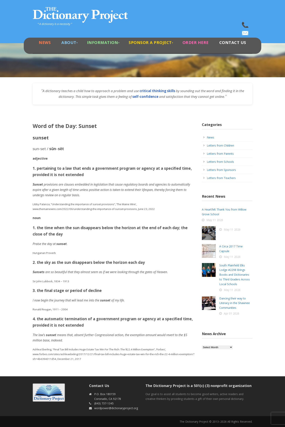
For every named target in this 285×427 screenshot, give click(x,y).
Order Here (195, 42)
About (68, 42)
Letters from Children (220, 145)
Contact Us (232, 42)
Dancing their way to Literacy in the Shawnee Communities (234, 303)
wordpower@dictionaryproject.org (245, 32)
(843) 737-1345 (245, 24)
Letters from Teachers (221, 178)
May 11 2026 (214, 220)
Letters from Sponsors (221, 170)
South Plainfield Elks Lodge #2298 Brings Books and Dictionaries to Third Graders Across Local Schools (234, 274)
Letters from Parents (220, 153)
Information (102, 42)
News (45, 42)
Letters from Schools (220, 162)
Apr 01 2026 (231, 313)
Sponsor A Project (150, 42)
